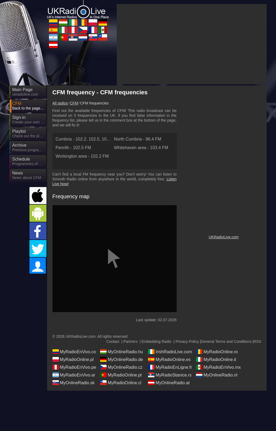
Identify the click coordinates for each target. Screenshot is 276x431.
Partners (130, 341)
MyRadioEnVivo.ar (73, 374)
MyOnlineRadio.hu (121, 351)
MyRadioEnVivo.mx (218, 367)
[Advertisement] (191, 44)
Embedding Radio (156, 341)
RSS (257, 341)
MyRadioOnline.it (216, 359)
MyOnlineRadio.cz (121, 367)
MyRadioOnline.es (169, 359)
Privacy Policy (187, 341)
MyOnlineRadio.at (169, 382)
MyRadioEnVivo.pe (74, 367)
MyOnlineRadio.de (121, 359)
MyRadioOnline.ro (217, 351)
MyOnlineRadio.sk (73, 382)
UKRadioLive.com (224, 237)
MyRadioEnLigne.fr (170, 367)
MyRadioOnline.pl (73, 359)
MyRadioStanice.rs (169, 374)
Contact (112, 341)
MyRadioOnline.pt (121, 374)
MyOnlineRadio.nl (216, 374)
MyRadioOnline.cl (120, 382)
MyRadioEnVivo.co (74, 351)
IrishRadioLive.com (170, 351)
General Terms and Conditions (226, 341)
